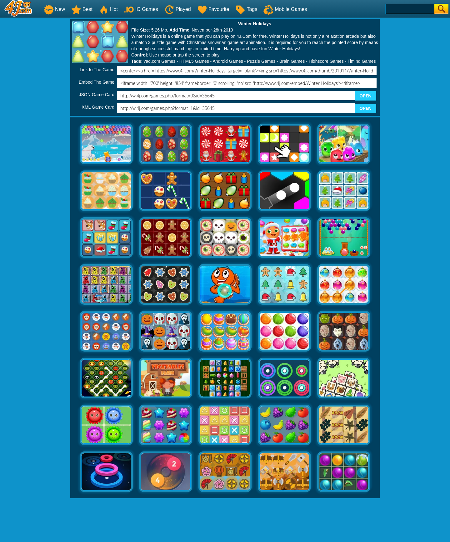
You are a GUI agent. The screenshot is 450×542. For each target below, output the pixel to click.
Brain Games (292, 61)
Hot (108, 9)
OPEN (365, 96)
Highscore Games (326, 61)
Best (81, 9)
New (54, 9)
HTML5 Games (194, 61)
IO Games (141, 9)
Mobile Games (285, 9)
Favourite (213, 9)
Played (177, 9)
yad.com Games (159, 61)
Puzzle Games (261, 61)
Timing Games (362, 61)
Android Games (227, 61)
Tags (246, 9)
